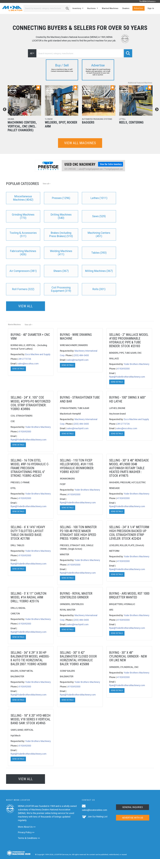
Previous (4, 108)
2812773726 (24, 359)
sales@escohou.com (28, 363)
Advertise (138, 8)
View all (25, 306)
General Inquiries (132, 807)
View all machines (80, 143)
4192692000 (123, 368)
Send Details (18, 369)
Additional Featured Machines (140, 83)
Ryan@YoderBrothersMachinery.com (127, 377)
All (31, 53)
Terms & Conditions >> (29, 838)
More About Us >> (27, 827)
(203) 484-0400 (81, 355)
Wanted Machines (110, 8)
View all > (46, 184)
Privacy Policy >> (26, 832)
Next (156, 108)
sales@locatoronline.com (94, 810)
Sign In (151, 8)
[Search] (44, 8)
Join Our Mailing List (97, 816)
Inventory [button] (77, 8)
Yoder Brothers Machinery (136, 364)
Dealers (125, 8)
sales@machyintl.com (77, 360)
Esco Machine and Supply (37, 354)
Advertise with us (132, 817)
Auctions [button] (91, 8)
